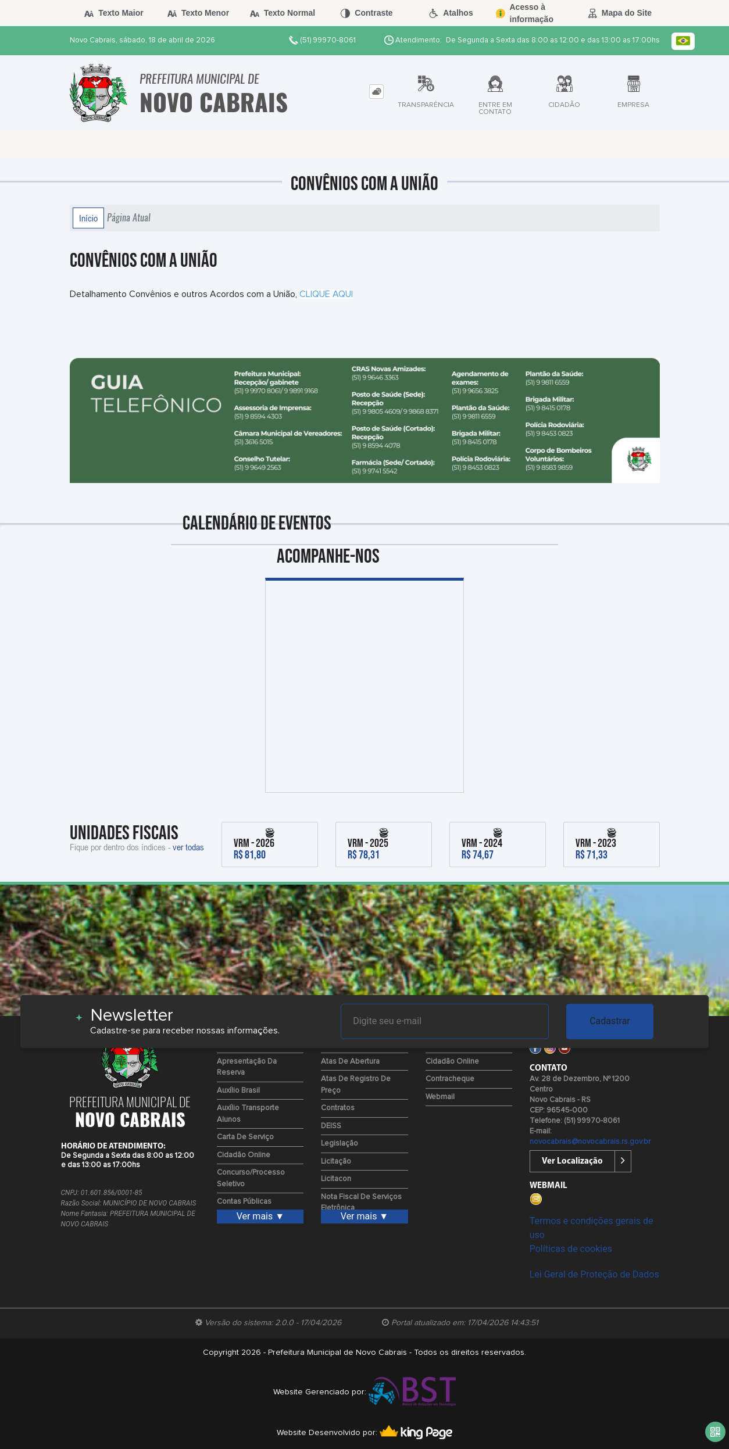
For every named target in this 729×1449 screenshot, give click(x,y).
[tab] (376, 91)
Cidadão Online (243, 1155)
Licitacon (336, 1179)
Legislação (339, 1143)
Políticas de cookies (571, 1248)
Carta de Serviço (245, 1137)
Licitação (336, 1161)
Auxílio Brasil (238, 1090)
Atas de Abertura (350, 1061)
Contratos (338, 1108)
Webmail (440, 1097)
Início (88, 218)
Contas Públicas (244, 1201)
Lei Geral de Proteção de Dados (594, 1274)
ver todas (188, 847)
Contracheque (450, 1079)
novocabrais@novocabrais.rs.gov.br (590, 1142)
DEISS (331, 1126)
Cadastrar (609, 1020)
